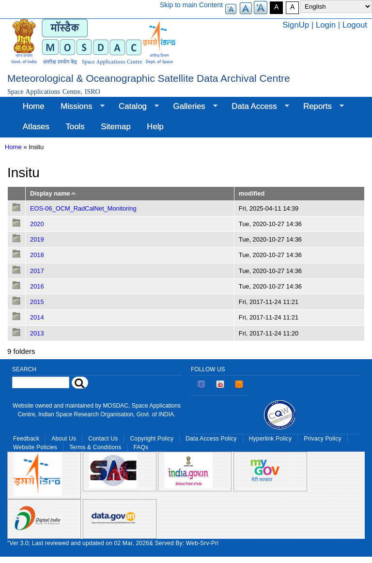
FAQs (140, 447)
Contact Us (103, 438)
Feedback (26, 438)
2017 (37, 270)
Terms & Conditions (95, 447)
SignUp (295, 25)
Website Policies (35, 447)
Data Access (256, 106)
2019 (37, 239)
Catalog (134, 106)
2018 (37, 255)
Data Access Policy (211, 438)
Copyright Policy (151, 438)
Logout (354, 25)
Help (155, 126)
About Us (63, 438)
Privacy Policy (322, 438)
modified (251, 193)
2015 (37, 301)
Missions (78, 106)
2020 (37, 224)
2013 (37, 333)
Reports (319, 106)
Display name (53, 193)
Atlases (36, 126)
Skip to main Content (191, 5)
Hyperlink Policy (270, 438)
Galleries (191, 106)
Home (34, 106)
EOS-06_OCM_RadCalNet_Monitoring (83, 208)
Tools (74, 126)
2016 (37, 286)
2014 (37, 317)
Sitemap (116, 126)
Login (326, 25)
